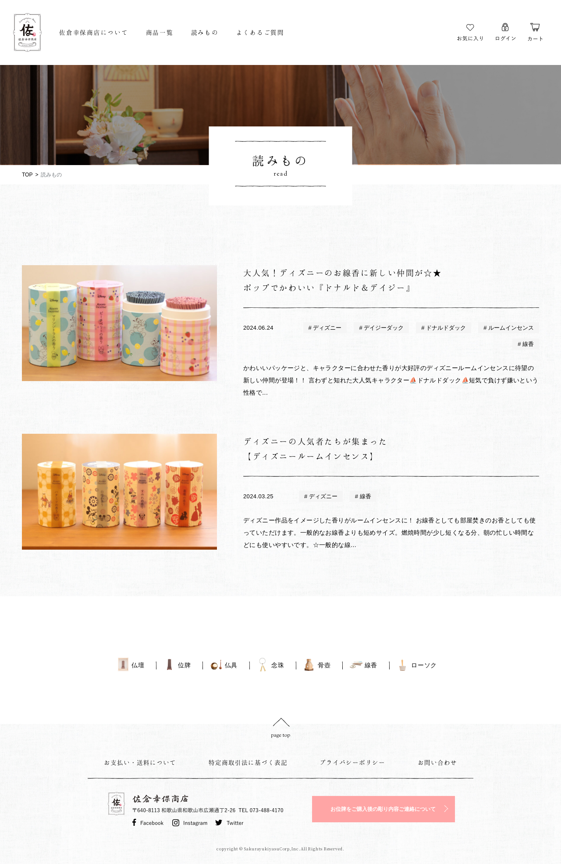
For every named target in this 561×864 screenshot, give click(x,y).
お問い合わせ (437, 762)
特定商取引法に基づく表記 (248, 762)
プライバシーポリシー (352, 762)
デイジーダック (383, 327)
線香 (527, 344)
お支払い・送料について (140, 762)
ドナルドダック (445, 327)
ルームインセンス (510, 327)
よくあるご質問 (260, 32)
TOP (27, 174)
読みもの (205, 32)
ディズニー (327, 327)
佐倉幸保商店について (93, 32)
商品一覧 (160, 32)
